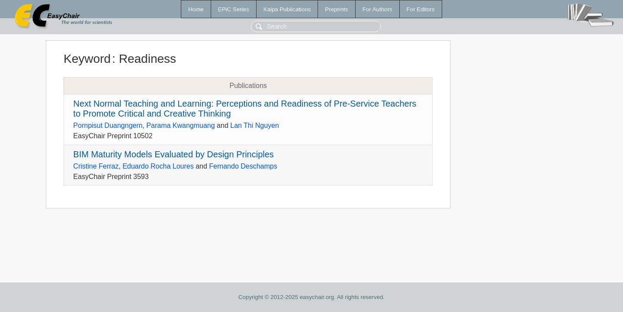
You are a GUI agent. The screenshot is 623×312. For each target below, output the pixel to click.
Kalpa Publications (287, 9)
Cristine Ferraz (96, 166)
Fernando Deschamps (243, 166)
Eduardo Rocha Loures (158, 166)
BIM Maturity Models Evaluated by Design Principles (173, 154)
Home (196, 9)
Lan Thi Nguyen (254, 125)
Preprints (336, 9)
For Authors (377, 9)
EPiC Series (233, 9)
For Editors (421, 9)
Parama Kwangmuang (180, 125)
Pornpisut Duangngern (107, 125)
